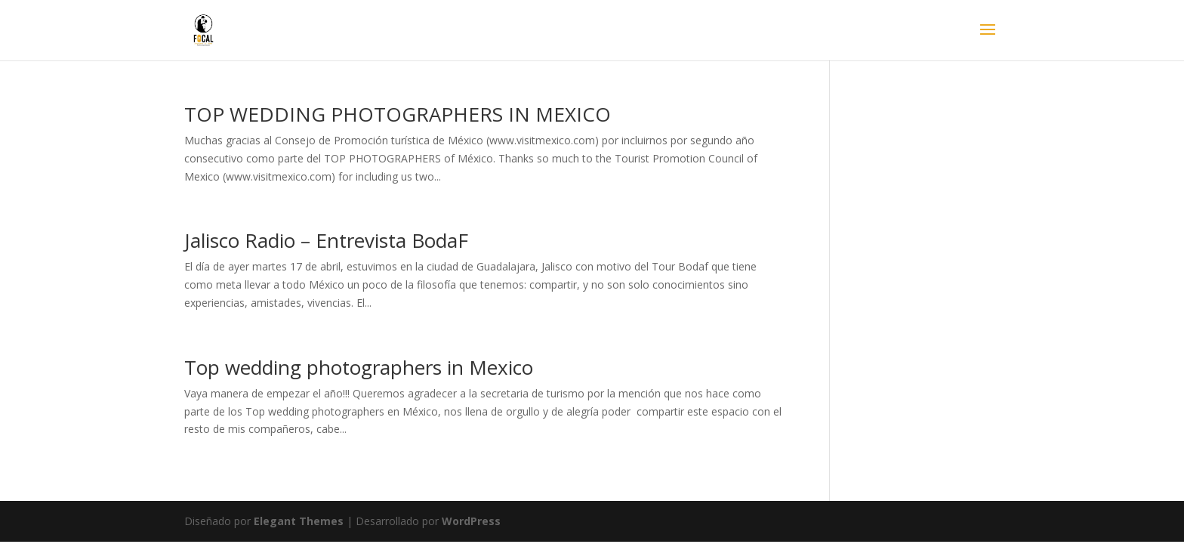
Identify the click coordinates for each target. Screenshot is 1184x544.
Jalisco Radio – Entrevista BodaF (326, 240)
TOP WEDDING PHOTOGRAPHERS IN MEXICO (397, 114)
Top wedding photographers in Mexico (358, 367)
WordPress (471, 521)
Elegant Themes (299, 521)
